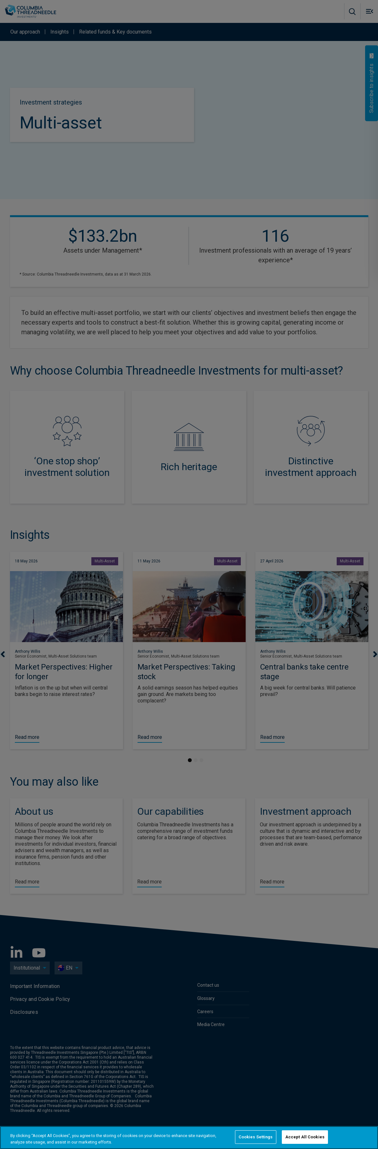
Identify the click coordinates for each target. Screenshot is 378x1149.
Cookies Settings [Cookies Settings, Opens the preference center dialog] (256, 1136)
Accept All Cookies (304, 1136)
